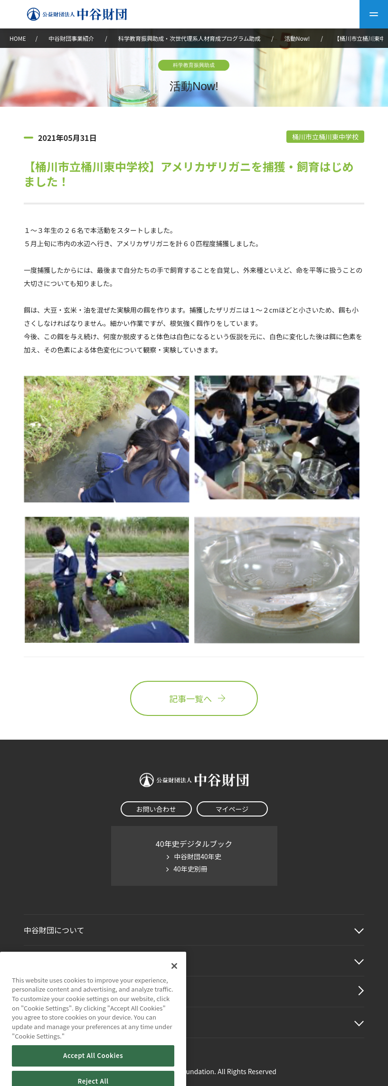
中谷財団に (54, 930)
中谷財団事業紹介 (71, 38)
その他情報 (43, 1022)
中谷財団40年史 (197, 856)
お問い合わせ (156, 809)
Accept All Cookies (93, 1068)
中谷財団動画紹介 (54, 991)
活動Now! (297, 38)
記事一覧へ (193, 698)
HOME (17, 38)
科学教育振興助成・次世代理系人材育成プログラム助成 (189, 38)
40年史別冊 (190, 868)
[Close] (174, 978)
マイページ (232, 809)
